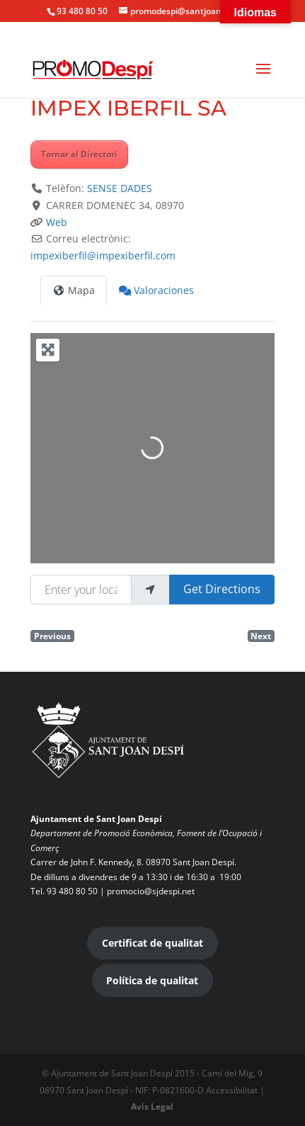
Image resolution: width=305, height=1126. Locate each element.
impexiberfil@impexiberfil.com (102, 255)
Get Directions (221, 589)
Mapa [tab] (73, 290)
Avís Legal (152, 1106)
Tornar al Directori (79, 154)
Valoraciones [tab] (157, 290)
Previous (52, 635)
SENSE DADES (119, 188)
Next (261, 635)
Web (56, 222)
